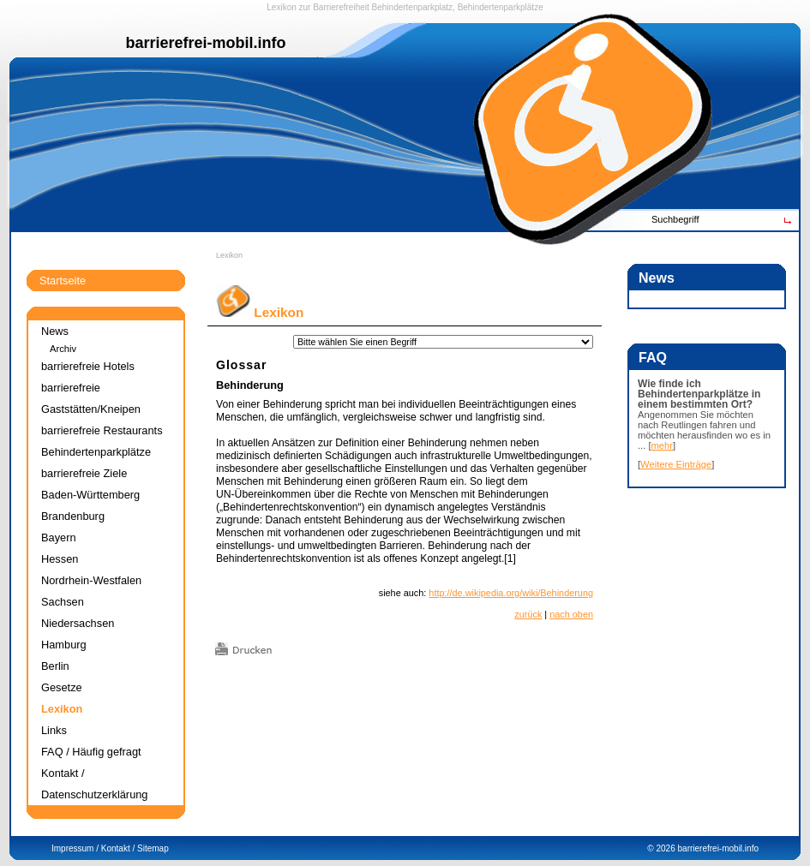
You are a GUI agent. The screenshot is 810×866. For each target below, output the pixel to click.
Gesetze (61, 687)
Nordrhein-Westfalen (91, 580)
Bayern (58, 537)
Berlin (55, 666)
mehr (662, 445)
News (55, 331)
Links (54, 730)
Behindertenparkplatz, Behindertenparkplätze (457, 7)
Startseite (62, 280)
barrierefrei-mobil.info (718, 848)
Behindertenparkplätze (96, 451)
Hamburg (64, 644)
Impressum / (75, 848)
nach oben (571, 614)
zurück (528, 614)
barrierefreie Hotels (88, 366)
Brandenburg (73, 516)
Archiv (63, 348)
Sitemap (153, 848)
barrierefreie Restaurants (102, 430)
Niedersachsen (77, 623)
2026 (665, 848)
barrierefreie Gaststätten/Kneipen (91, 398)
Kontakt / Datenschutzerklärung (94, 784)
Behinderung (250, 385)
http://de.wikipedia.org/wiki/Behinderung (511, 593)
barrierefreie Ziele (84, 473)
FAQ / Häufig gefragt (91, 751)
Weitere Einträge (675, 464)
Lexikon (229, 255)
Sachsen (62, 601)
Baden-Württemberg (90, 494)
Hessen (59, 558)
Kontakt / (118, 848)
